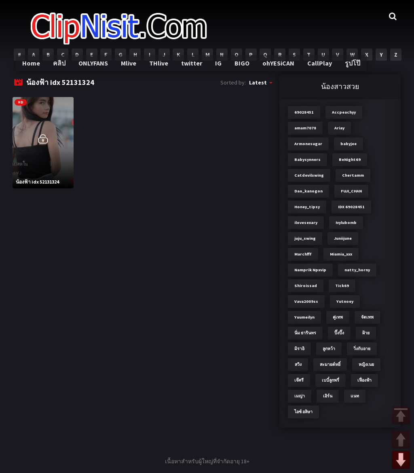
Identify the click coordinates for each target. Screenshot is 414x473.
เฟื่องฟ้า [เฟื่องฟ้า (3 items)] (364, 380)
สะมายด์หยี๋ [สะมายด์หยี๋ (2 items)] (330, 364)
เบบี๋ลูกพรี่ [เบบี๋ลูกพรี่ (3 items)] (330, 380)
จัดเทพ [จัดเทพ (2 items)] (367, 317)
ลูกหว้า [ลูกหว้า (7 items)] (329, 348)
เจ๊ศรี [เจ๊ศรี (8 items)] (299, 380)
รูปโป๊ (348, 69)
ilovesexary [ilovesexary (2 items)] (305, 222)
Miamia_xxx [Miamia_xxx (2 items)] (341, 254)
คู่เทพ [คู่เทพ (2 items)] (338, 317)
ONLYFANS (97, 69)
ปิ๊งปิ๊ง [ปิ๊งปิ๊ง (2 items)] (339, 333)
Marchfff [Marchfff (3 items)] (303, 254)
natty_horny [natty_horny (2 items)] (357, 269)
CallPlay (316, 69)
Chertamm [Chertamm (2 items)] (353, 175)
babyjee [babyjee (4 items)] (348, 143)
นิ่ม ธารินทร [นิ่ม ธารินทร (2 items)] (305, 333)
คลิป (64, 69)
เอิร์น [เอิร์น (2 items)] (327, 396)
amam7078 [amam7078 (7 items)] (305, 128)
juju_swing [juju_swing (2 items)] (305, 238)
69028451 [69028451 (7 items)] (304, 112)
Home (36, 69)
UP (401, 440)
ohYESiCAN (277, 69)
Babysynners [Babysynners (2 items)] (307, 159)
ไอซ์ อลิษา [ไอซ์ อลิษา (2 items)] (303, 411)
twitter (193, 69)
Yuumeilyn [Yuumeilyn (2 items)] (304, 317)
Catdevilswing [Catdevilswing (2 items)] (309, 175)
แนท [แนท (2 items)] (355, 396)
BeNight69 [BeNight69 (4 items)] (350, 159)
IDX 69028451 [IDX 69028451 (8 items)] (351, 206)
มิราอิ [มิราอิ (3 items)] (299, 348)
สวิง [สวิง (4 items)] (298, 364)
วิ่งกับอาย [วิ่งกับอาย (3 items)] (361, 348)
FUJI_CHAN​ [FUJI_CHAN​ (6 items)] (351, 191)
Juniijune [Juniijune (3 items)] (343, 238)
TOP (401, 415)
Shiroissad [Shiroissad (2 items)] (305, 285)
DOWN (401, 460)
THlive (161, 69)
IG (219, 69)
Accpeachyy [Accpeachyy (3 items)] (344, 112)
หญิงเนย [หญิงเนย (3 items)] (366, 364)
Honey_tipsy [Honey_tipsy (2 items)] (307, 206)
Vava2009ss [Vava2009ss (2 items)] (306, 301)
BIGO (242, 69)
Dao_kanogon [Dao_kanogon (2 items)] (308, 191)
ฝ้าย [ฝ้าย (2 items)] (366, 333)
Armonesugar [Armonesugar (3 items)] (308, 143)
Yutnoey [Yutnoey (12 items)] (344, 301)
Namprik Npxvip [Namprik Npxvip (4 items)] (310, 269)
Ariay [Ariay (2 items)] (339, 128)
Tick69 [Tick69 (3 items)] (342, 285)
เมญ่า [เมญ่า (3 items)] (299, 396)
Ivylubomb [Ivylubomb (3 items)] (346, 222)
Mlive (132, 69)
